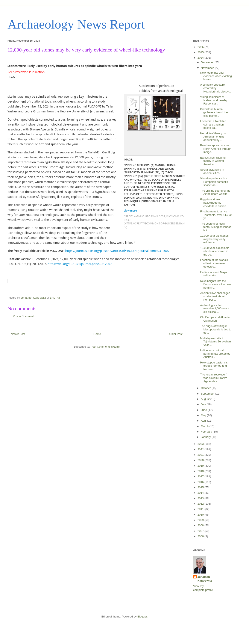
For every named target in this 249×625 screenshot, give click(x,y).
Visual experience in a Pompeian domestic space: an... (214, 182)
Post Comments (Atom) (105, 346)
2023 (201, 443)
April (204, 420)
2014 (201, 492)
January (206, 437)
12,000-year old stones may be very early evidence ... (214, 239)
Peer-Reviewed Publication (26, 72)
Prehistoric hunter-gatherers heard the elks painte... (214, 112)
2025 (201, 52)
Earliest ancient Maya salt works (213, 274)
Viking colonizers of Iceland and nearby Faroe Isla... (213, 100)
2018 (201, 471)
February (207, 431)
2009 (201, 520)
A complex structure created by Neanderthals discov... (215, 88)
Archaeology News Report (76, 24)
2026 (201, 46)
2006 (201, 536)
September (208, 393)
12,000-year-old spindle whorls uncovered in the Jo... (214, 251)
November (208, 68)
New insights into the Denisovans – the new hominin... (215, 284)
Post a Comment (23, 316)
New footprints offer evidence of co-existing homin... (216, 76)
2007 (201, 531)
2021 (201, 454)
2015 (201, 487)
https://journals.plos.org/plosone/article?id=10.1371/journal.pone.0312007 (117, 251)
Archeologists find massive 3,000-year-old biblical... (214, 308)
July (204, 404)
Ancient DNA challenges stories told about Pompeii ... (215, 296)
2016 (201, 482)
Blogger (142, 616)
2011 (201, 509)
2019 (201, 465)
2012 (201, 503)
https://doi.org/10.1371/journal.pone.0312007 (80, 264)
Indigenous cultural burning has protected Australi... (215, 354)
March (205, 426)
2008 (201, 525)
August (205, 399)
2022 (201, 449)
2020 (201, 460)
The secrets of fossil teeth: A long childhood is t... (215, 227)
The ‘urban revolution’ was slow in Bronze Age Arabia (213, 378)
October (206, 388)
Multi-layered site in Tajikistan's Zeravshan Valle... (215, 342)
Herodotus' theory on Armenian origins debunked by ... (213, 137)
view (131, 210)
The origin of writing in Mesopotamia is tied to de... (215, 329)
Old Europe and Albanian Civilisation (215, 319)
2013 (201, 498)
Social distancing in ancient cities (212, 171)
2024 (201, 57)
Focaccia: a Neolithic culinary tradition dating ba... (213, 124)
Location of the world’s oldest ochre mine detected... (214, 263)
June (204, 410)
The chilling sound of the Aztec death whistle (215, 192)
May (204, 415)
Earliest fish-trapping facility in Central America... (213, 161)
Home (97, 334)
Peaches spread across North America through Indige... (215, 149)
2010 (201, 514)
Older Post (175, 334)
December (208, 62)
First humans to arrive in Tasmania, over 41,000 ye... (216, 215)
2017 (201, 476)
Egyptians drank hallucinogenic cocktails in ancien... (214, 203)
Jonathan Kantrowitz (204, 578)
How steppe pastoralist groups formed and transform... (214, 366)
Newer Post (18, 334)
